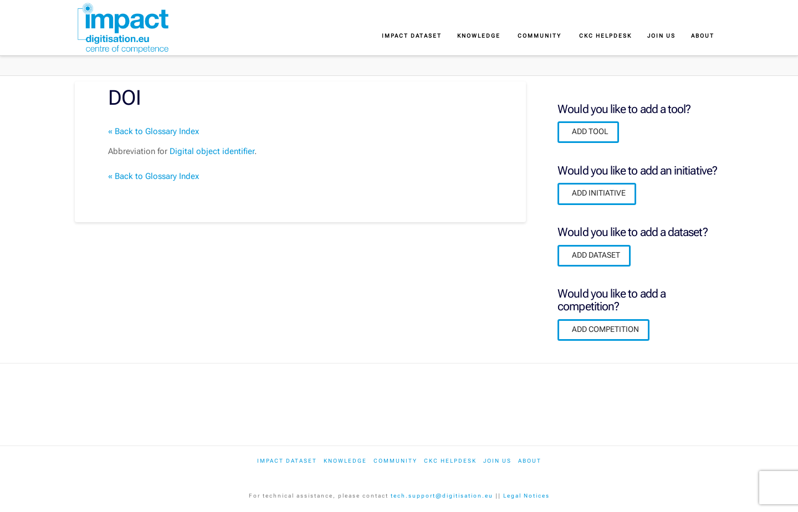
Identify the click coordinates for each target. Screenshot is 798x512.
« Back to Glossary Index (153, 131)
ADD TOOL (590, 131)
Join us (497, 461)
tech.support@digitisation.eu (442, 496)
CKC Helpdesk (450, 461)
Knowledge (345, 461)
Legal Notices (526, 496)
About (529, 461)
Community (395, 461)
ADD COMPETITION (605, 329)
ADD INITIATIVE (599, 192)
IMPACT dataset (287, 461)
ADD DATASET (596, 254)
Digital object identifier (212, 151)
